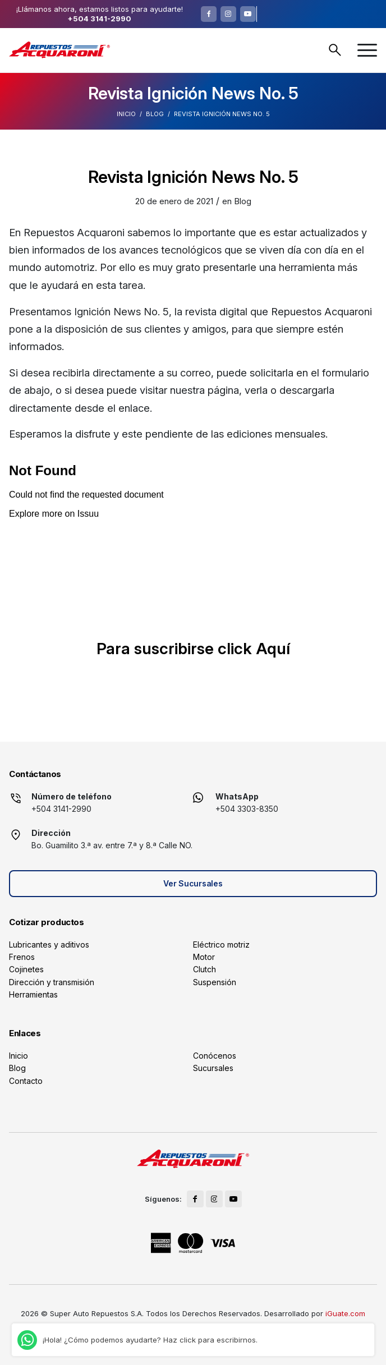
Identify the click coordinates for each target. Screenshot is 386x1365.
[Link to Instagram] (228, 14)
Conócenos (214, 1055)
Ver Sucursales (192, 883)
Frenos (22, 957)
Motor (204, 957)
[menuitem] (367, 50)
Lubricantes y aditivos (49, 944)
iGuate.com (345, 1313)
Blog (155, 114)
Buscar (335, 50)
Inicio (126, 114)
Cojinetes (26, 969)
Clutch (204, 969)
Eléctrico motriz (221, 944)
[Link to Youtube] (248, 14)
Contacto (26, 1081)
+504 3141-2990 (99, 18)
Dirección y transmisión (51, 982)
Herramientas (33, 994)
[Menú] (367, 50)
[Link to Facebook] (209, 14)
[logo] (59, 50)
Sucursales (213, 1068)
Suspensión (214, 982)
